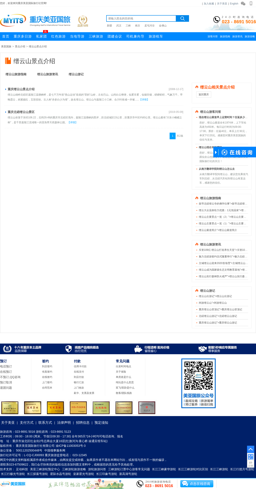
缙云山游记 (76, 74)
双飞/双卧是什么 (125, 387)
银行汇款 (79, 382)
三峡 (128, 25)
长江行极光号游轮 (13, 474)
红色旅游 (58, 36)
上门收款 (79, 387)
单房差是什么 (123, 377)
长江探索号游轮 (37, 474)
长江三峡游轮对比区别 (193, 469)
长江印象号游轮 (106, 474)
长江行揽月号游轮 (242, 469)
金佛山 (163, 25)
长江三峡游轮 (219, 469)
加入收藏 (209, 3)
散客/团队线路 (124, 393)
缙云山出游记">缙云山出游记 (215, 296)
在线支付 (79, 371)
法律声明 (64, 422)
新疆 (109, 25)
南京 (137, 25)
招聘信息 (83, 422)
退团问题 (6, 387)
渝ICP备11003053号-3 (71, 445)
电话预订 (6, 366)
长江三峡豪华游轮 (164, 469)
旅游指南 (225, 36)
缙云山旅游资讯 (47, 74)
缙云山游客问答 (210, 111)
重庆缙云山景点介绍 (21, 89)
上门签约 (47, 382)
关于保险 (121, 371)
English (234, 3)
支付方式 (26, 422)
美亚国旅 (6, 46)
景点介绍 (20, 46)
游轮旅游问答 (97, 469)
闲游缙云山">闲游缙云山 (213, 302)
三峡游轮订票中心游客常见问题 (129, 469)
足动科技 (22, 469)
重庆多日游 (23, 36)
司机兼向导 (135, 36)
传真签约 (47, 371)
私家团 (42, 35)
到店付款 (79, 377)
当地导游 (77, 36)
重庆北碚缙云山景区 (21, 112)
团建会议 (115, 36)
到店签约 (47, 366)
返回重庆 (204, 94)
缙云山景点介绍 (38, 46)
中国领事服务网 (54, 450)
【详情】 (144, 99)
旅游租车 (156, 36)
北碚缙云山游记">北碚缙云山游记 (218, 316)
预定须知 (101, 422)
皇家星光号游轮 (83, 474)
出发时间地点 (123, 366)
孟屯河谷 (149, 25)
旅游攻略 (250, 36)
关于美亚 (222, 3)
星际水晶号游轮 (60, 474)
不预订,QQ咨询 (10, 377)
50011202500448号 (29, 450)
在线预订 (6, 371)
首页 (5, 36)
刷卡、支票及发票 (84, 393)
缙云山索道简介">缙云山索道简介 (218, 230)
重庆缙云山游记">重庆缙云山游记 (218, 322)
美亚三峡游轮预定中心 (45, 469)
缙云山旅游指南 (16, 74)
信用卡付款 (80, 366)
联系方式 (45, 422)
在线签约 (47, 377)
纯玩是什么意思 (125, 382)
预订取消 (6, 382)
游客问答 (213, 36)
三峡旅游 (96, 36)
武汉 (118, 25)
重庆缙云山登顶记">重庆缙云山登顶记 (220, 309)
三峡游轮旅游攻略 (74, 469)
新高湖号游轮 (128, 474)
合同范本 (47, 387)
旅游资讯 (237, 36)
